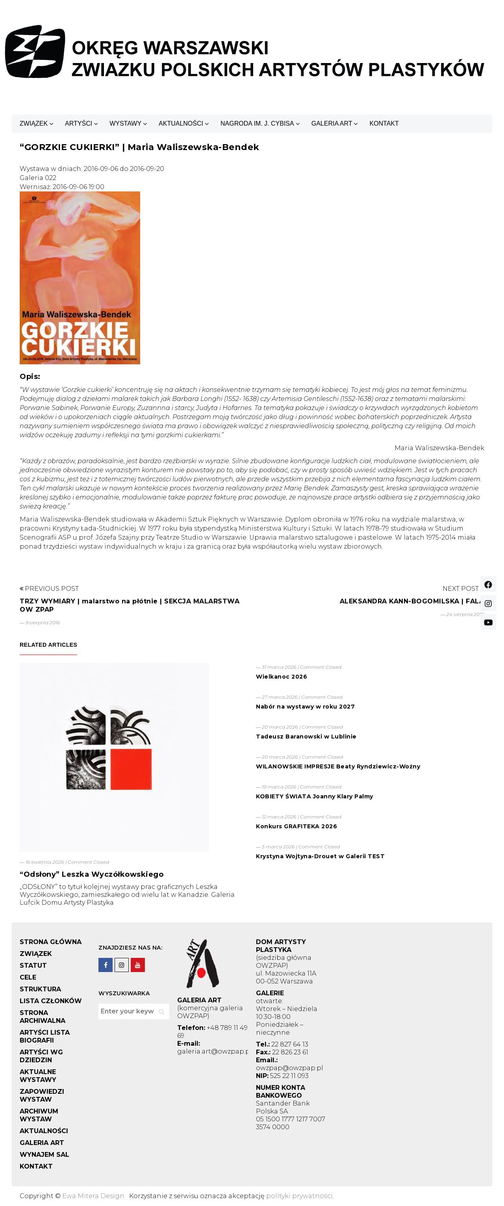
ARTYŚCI (78, 123)
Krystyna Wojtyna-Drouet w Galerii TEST (320, 856)
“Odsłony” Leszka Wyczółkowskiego (91, 874)
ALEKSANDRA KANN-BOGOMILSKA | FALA (412, 601)
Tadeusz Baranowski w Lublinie (306, 736)
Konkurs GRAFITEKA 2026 (296, 826)
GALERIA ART (331, 123)
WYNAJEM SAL (44, 1154)
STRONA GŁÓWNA (51, 942)
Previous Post (49, 588)
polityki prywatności (299, 1196)
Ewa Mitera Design (93, 1196)
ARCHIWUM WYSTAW (39, 1115)
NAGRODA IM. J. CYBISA (257, 123)
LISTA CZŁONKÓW (51, 1001)
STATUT (33, 965)
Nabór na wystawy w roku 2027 (305, 706)
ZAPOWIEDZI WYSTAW (42, 1095)
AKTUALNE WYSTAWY (38, 1076)
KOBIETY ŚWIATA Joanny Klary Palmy (314, 796)
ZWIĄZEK (34, 123)
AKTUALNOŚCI (181, 123)
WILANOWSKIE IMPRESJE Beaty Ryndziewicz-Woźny (338, 766)
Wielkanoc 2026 (281, 676)
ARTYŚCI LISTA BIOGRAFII (45, 1036)
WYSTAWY (125, 123)
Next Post (463, 588)
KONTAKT (383, 123)
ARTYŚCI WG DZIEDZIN (41, 1056)
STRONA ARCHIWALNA (42, 1016)
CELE (28, 977)
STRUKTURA (40, 989)
